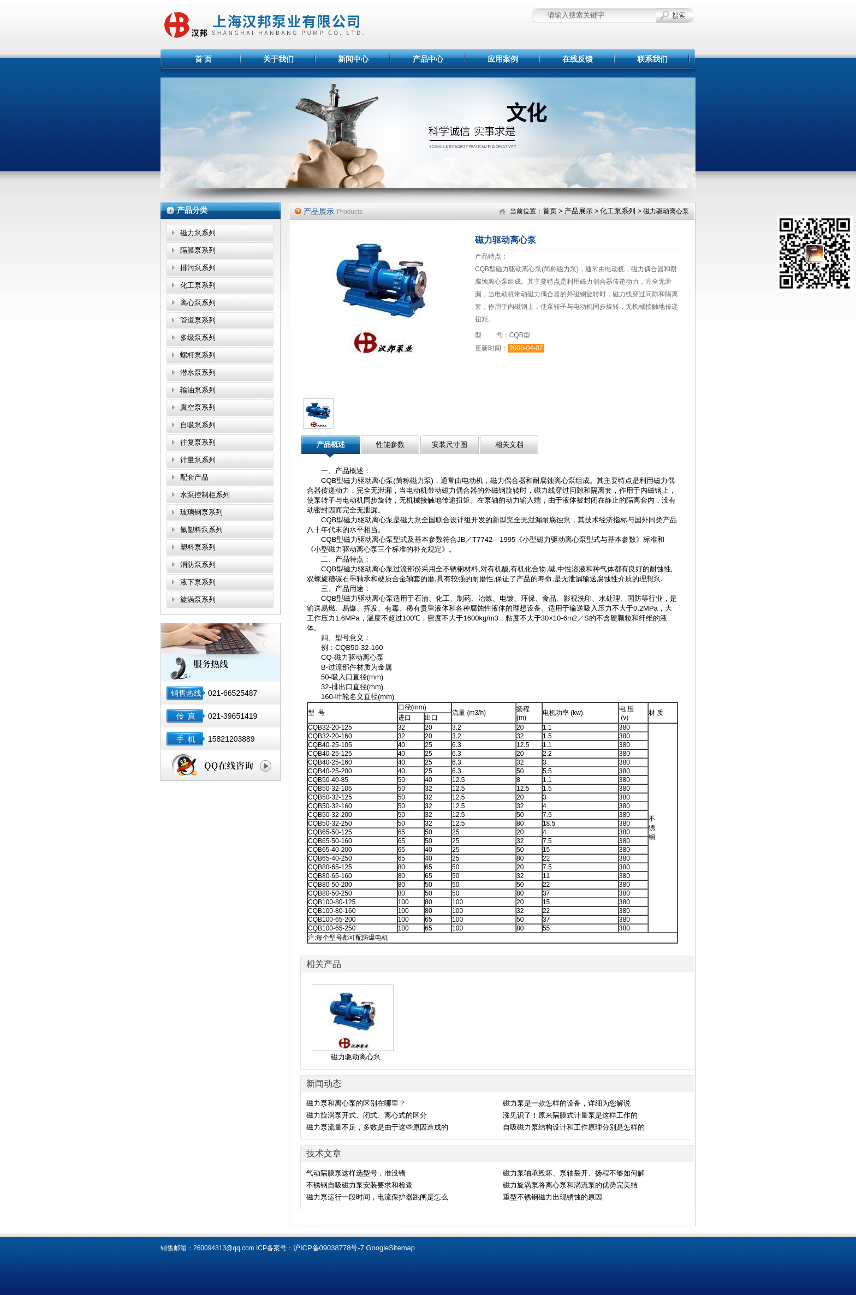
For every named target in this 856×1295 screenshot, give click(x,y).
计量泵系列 (198, 460)
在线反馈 (577, 59)
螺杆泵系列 (198, 355)
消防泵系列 (198, 564)
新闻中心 (353, 59)
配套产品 (194, 477)
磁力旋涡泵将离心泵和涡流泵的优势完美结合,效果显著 (570, 1186)
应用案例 (503, 59)
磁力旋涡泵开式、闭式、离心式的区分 (366, 1115)
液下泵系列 (198, 582)
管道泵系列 (198, 320)
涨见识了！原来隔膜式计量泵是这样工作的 (570, 1115)
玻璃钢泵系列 (201, 512)
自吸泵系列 (198, 425)
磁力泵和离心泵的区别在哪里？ (356, 1103)
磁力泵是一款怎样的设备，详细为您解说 (567, 1103)
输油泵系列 (198, 390)
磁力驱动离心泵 (356, 1057)
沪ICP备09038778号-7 (328, 1248)
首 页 (203, 59)
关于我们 (278, 59)
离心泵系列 (198, 303)
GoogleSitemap (390, 1248)
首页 (550, 211)
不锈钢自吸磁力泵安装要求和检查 (359, 1185)
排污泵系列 (198, 268)
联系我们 (652, 59)
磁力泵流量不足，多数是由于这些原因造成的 (377, 1127)
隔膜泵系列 (198, 250)
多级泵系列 (198, 337)
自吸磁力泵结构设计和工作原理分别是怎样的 (574, 1127)
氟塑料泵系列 (201, 530)
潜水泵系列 (198, 372)
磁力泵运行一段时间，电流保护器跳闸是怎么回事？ (377, 1198)
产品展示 (578, 211)
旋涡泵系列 (198, 599)
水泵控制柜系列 (205, 495)
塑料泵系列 (198, 547)
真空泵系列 (198, 407)
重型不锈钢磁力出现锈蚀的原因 (552, 1197)
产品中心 (428, 59)
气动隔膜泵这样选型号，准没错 (356, 1173)
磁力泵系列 (198, 233)
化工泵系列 (198, 285)
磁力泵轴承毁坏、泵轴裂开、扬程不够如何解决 (574, 1174)
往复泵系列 (198, 442)
